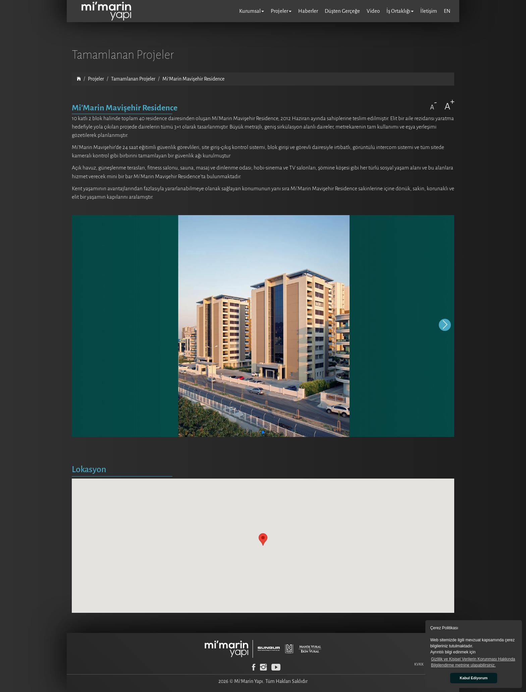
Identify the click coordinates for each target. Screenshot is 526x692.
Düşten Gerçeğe (342, 11)
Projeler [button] (281, 11)
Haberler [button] (308, 11)
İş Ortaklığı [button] (400, 11)
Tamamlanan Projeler (133, 79)
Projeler (96, 79)
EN (447, 11)
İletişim (428, 11)
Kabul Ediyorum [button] (474, 678)
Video (373, 11)
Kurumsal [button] (251, 11)
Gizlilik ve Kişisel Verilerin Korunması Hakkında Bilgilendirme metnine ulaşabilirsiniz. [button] (473, 662)
